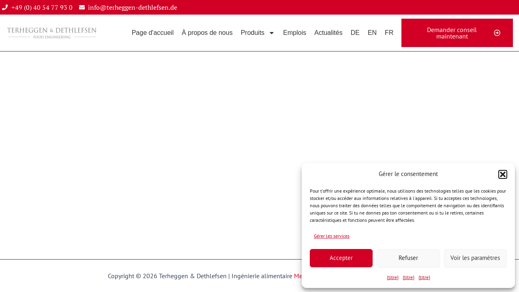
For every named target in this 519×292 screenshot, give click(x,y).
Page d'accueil (153, 32)
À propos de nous (207, 32)
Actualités (328, 32)
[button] (503, 174)
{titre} (393, 277)
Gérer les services (332, 236)
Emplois (294, 32)
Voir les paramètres (475, 258)
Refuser (408, 258)
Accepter (341, 258)
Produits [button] (258, 33)
